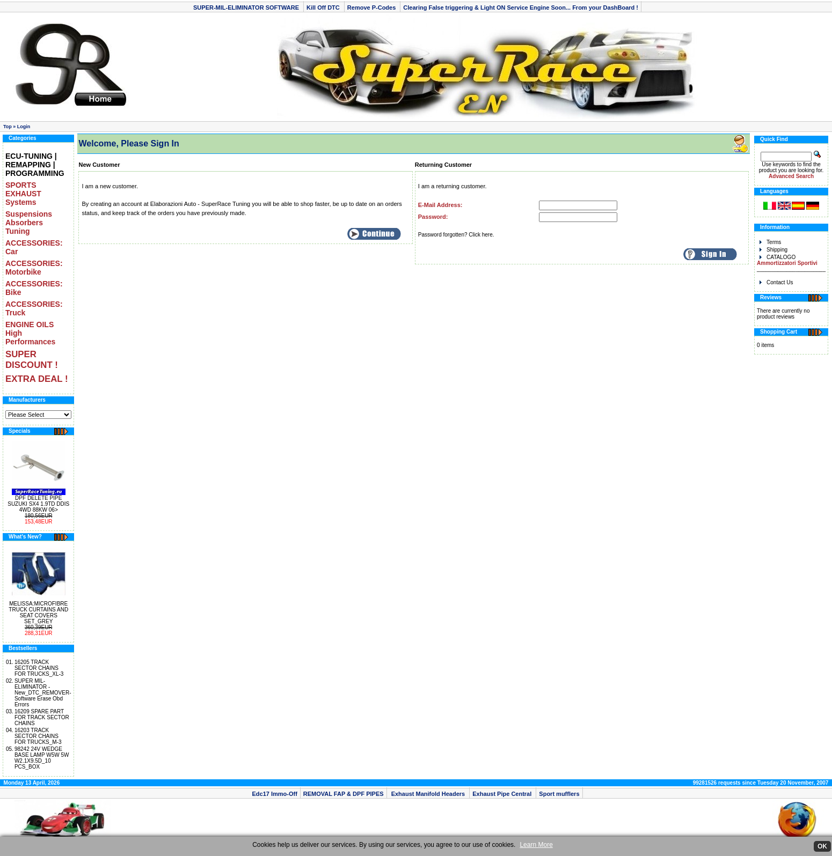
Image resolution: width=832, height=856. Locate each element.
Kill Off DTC (323, 7)
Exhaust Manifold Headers (428, 794)
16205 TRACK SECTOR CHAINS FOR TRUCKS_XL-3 (39, 668)
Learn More (536, 844)
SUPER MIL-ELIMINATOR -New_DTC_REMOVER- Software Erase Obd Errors (42, 692)
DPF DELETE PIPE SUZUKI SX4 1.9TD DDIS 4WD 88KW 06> (38, 504)
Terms (770, 242)
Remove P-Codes (372, 7)
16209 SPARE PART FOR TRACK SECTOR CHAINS (41, 717)
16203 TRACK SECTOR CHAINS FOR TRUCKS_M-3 (38, 736)
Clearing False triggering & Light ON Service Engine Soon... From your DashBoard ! (520, 7)
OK (822, 846)
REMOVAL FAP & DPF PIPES (343, 794)
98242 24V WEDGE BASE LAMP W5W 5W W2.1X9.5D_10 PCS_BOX (41, 758)
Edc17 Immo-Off (274, 794)
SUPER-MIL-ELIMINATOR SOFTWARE (247, 7)
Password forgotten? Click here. (456, 235)
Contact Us (776, 282)
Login (24, 126)
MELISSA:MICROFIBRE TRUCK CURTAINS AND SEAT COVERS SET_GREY (38, 612)
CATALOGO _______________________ (791, 263)
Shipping (773, 250)
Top (7, 126)
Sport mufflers (559, 794)
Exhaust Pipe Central (502, 794)
